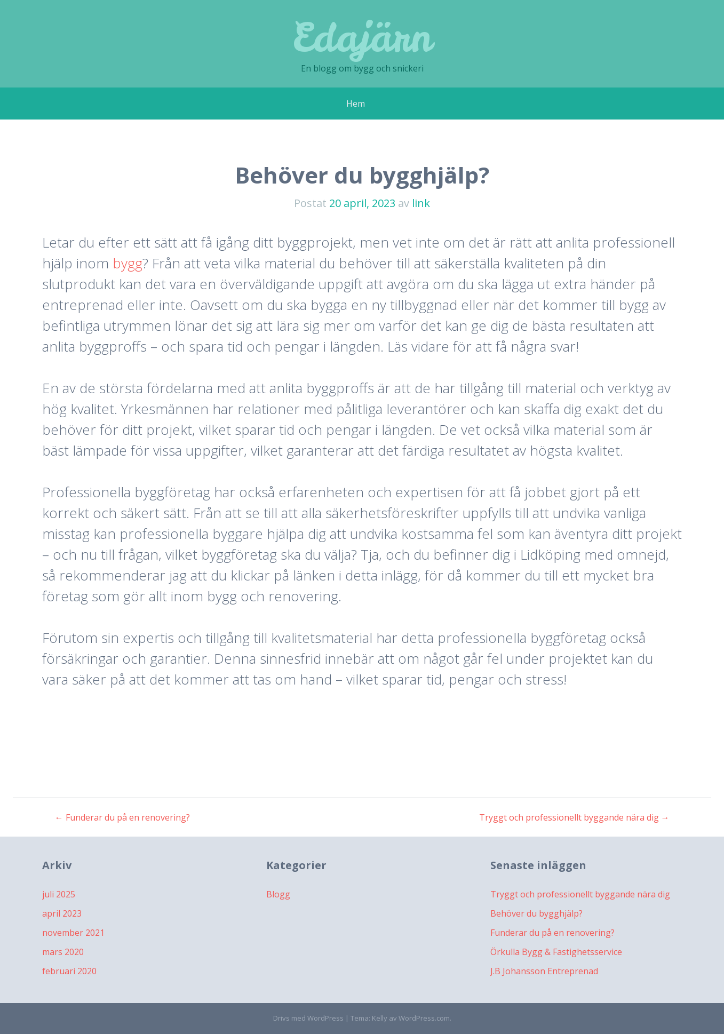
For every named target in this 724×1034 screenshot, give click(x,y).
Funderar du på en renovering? (122, 817)
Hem (355, 103)
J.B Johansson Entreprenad (544, 971)
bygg (127, 263)
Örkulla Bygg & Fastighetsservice (556, 952)
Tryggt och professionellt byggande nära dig (574, 817)
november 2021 (73, 932)
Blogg (278, 894)
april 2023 (62, 913)
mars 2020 (63, 952)
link (421, 203)
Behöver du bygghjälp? (536, 913)
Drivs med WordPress (308, 1018)
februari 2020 (69, 971)
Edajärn (362, 37)
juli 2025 (58, 894)
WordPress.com (424, 1018)
